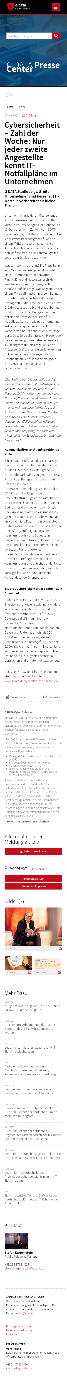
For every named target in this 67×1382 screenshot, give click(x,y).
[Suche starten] (56, 36)
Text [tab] (10, 107)
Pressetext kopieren (33, 886)
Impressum (12, 1334)
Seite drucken (19, 697)
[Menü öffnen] (56, 7)
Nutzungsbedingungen (19, 1326)
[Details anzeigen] (59, 948)
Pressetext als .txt (33, 878)
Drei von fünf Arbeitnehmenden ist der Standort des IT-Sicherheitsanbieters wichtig (30, 1029)
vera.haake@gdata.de (19, 1368)
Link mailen (54, 697)
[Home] (18, 6)
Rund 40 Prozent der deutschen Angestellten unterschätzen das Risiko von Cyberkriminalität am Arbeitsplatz (33, 1135)
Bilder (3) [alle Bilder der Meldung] (14, 901)
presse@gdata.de (25, 1313)
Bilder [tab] (21, 107)
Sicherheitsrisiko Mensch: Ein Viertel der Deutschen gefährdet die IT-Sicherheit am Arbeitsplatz (32, 1199)
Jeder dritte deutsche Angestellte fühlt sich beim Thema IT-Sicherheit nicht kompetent (33, 1156)
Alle (8, 96)
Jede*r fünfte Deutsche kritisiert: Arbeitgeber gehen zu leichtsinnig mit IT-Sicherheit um (31, 1176)
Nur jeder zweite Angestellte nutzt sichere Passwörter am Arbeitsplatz (32, 1008)
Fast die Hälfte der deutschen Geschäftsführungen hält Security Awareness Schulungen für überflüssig (30, 1070)
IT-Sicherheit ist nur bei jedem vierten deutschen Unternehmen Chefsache (29, 1091)
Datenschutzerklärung (19, 1330)
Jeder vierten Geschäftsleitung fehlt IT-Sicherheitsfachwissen (30, 1049)
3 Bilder (31, 115)
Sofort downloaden (33, 851)
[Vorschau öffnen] (33, 926)
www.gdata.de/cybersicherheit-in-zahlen (31, 681)
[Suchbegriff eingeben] (33, 36)
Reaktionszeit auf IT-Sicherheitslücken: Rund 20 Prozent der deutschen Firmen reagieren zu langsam (31, 1112)
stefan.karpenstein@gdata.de (24, 1268)
